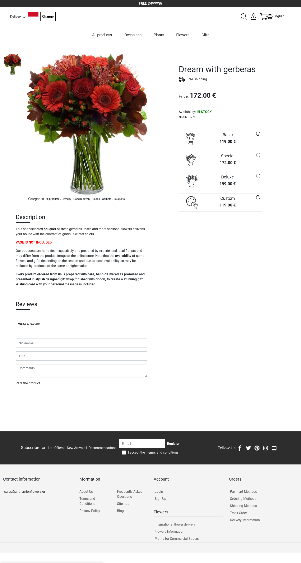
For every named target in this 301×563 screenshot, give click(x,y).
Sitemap (123, 504)
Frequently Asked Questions (129, 494)
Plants (159, 35)
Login (159, 492)
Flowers (182, 35)
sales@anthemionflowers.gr (24, 492)
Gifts (205, 35)
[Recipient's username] (142, 443)
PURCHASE (220, 226)
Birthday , (67, 198)
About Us (86, 492)
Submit (23, 395)
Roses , (96, 198)
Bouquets (119, 198)
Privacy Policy (89, 511)
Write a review (29, 324)
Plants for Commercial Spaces (177, 539)
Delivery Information (245, 520)
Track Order (238, 513)
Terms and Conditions (87, 501)
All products (102, 35)
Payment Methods (243, 492)
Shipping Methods (243, 506)
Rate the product (28, 383)
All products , (53, 198)
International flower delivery (175, 524)
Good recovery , (82, 198)
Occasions (133, 35)
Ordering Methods (243, 499)
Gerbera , (107, 198)
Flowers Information (169, 532)
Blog (120, 511)
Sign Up (160, 499)
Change (48, 16)
